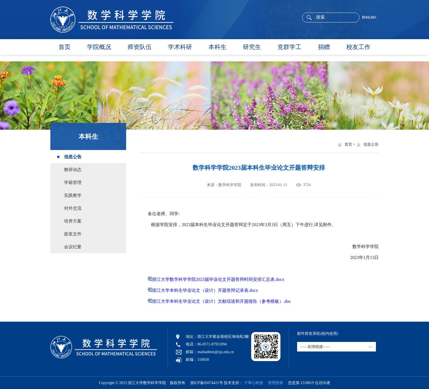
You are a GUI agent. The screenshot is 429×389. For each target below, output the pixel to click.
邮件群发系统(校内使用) (317, 334)
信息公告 (73, 156)
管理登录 (273, 383)
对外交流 (73, 208)
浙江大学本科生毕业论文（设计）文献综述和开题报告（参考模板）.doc (221, 301)
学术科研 (180, 47)
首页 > (350, 144)
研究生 (252, 47)
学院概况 (99, 47)
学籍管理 (73, 182)
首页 (65, 47)
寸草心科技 (253, 383)
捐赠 (324, 47)
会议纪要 (73, 246)
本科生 (217, 47)
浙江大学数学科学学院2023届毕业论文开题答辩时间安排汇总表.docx (218, 279)
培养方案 (73, 221)
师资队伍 (139, 47)
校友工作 (358, 47)
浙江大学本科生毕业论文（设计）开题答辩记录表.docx (205, 290)
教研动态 (73, 169)
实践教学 (73, 195)
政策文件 (73, 234)
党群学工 (289, 47)
